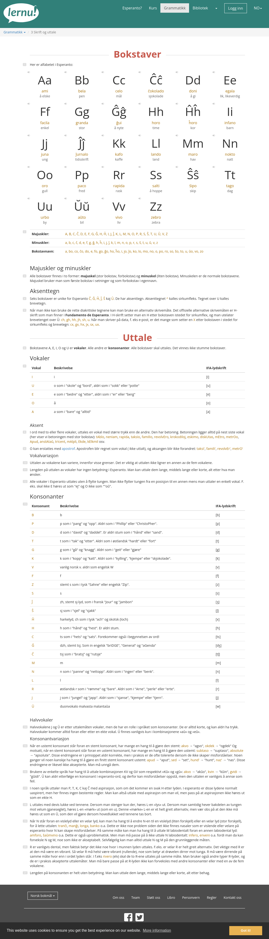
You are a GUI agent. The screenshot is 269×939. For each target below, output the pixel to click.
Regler (212, 897)
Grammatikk (175, 8)
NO (258, 8)
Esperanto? (132, 8)
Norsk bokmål (43, 895)
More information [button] (157, 930)
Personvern (191, 897)
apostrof (68, 448)
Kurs (153, 8)
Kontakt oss (232, 897)
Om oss (118, 897)
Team (135, 897)
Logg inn (235, 8)
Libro (171, 897)
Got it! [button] (246, 930)
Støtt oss (153, 897)
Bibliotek (200, 8)
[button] (216, 8)
